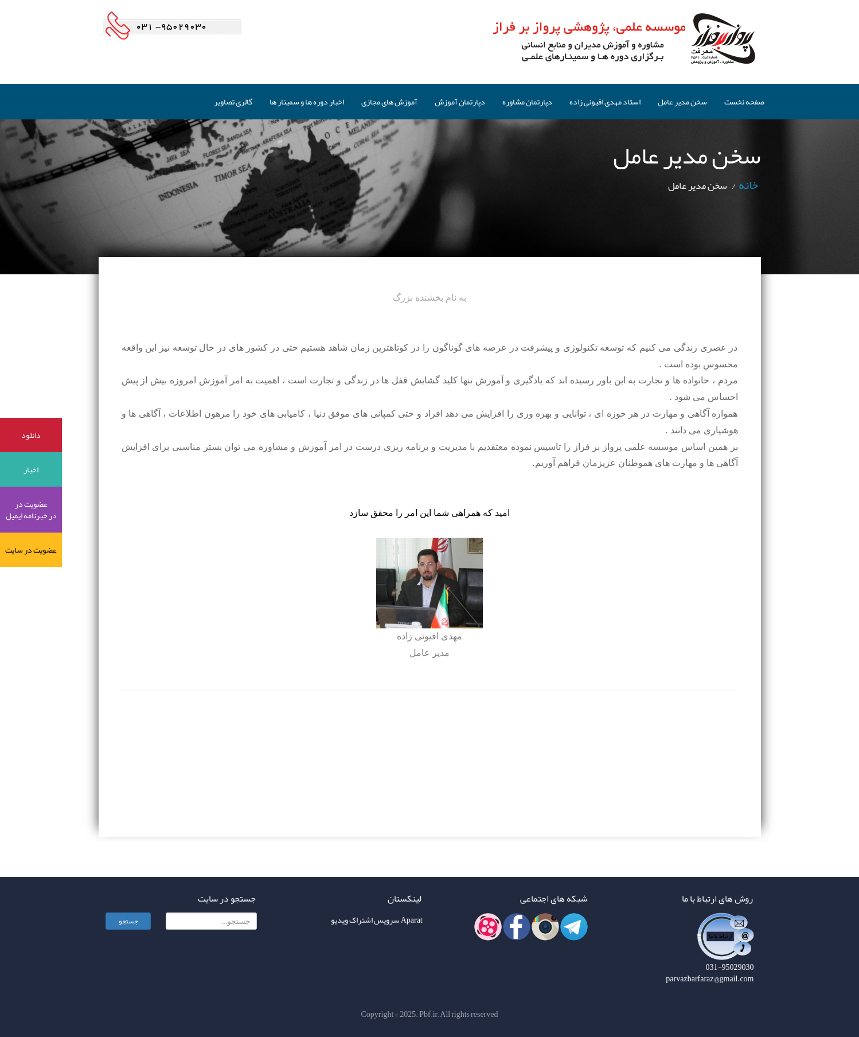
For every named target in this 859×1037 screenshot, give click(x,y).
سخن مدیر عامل (682, 102)
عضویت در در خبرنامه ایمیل (31, 509)
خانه (748, 185)
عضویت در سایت (31, 550)
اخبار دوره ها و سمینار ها (307, 102)
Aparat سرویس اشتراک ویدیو (377, 921)
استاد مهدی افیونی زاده (605, 102)
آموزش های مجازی (389, 102)
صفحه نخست (744, 102)
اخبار (31, 469)
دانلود (31, 435)
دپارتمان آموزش (460, 102)
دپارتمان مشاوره (527, 102)
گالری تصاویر (233, 102)
